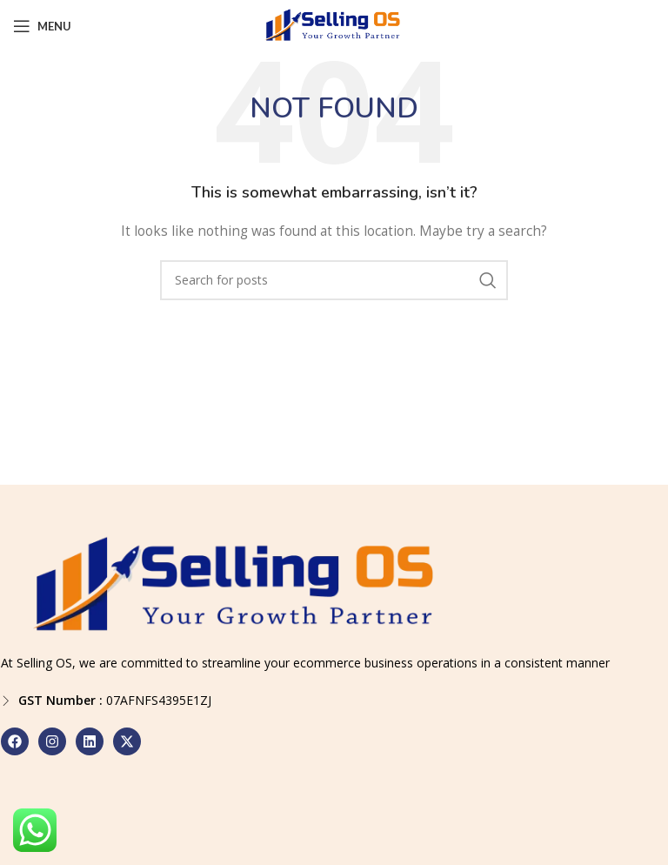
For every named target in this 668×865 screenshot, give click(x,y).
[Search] (334, 280)
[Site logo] (334, 25)
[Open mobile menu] (42, 26)
